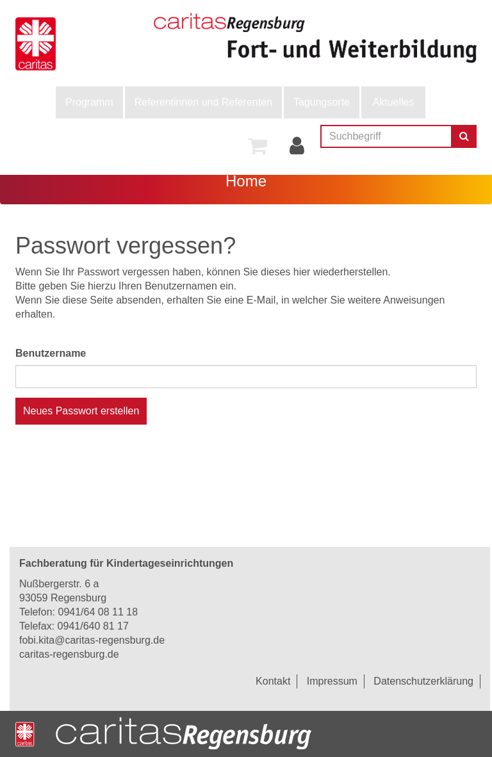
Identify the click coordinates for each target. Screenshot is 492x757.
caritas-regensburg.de (69, 654)
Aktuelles (393, 102)
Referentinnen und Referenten (203, 102)
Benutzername (50, 353)
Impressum (332, 681)
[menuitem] (89, 102)
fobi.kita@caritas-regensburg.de (92, 640)
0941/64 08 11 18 (98, 611)
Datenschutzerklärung (423, 681)
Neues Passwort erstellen (81, 410)
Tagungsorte (321, 102)
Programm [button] (89, 102)
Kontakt (273, 681)
